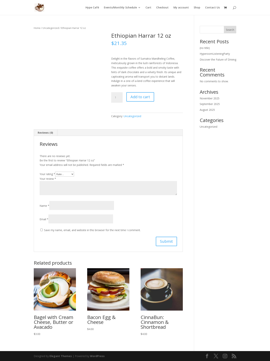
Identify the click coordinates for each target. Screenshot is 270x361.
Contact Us (212, 7)
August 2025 (207, 110)
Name (44, 205)
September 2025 (210, 104)
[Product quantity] (116, 97)
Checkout (162, 7)
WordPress (97, 356)
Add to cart (140, 96)
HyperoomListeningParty (215, 53)
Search (230, 29)
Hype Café (92, 7)
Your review (48, 178)
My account (181, 7)
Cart (148, 7)
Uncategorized (51, 28)
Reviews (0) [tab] (45, 132)
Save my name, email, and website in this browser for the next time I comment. (92, 230)
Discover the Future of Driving (218, 59)
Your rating (47, 174)
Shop (197, 7)
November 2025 (209, 98)
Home (37, 28)
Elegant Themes (61, 356)
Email (44, 219)
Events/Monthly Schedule (120, 7)
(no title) (205, 48)
